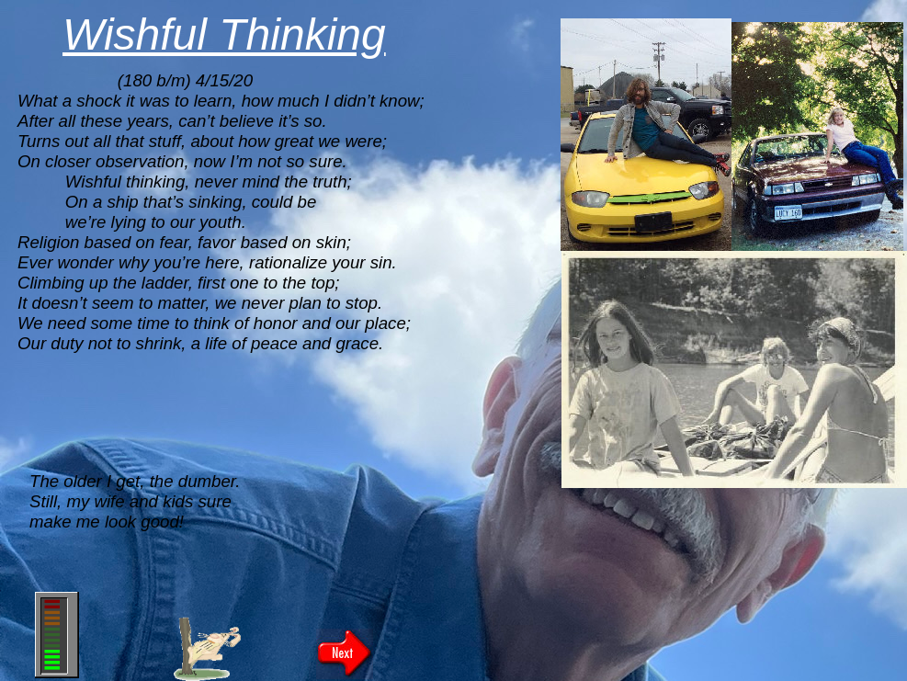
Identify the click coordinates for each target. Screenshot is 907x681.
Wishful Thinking (224, 34)
